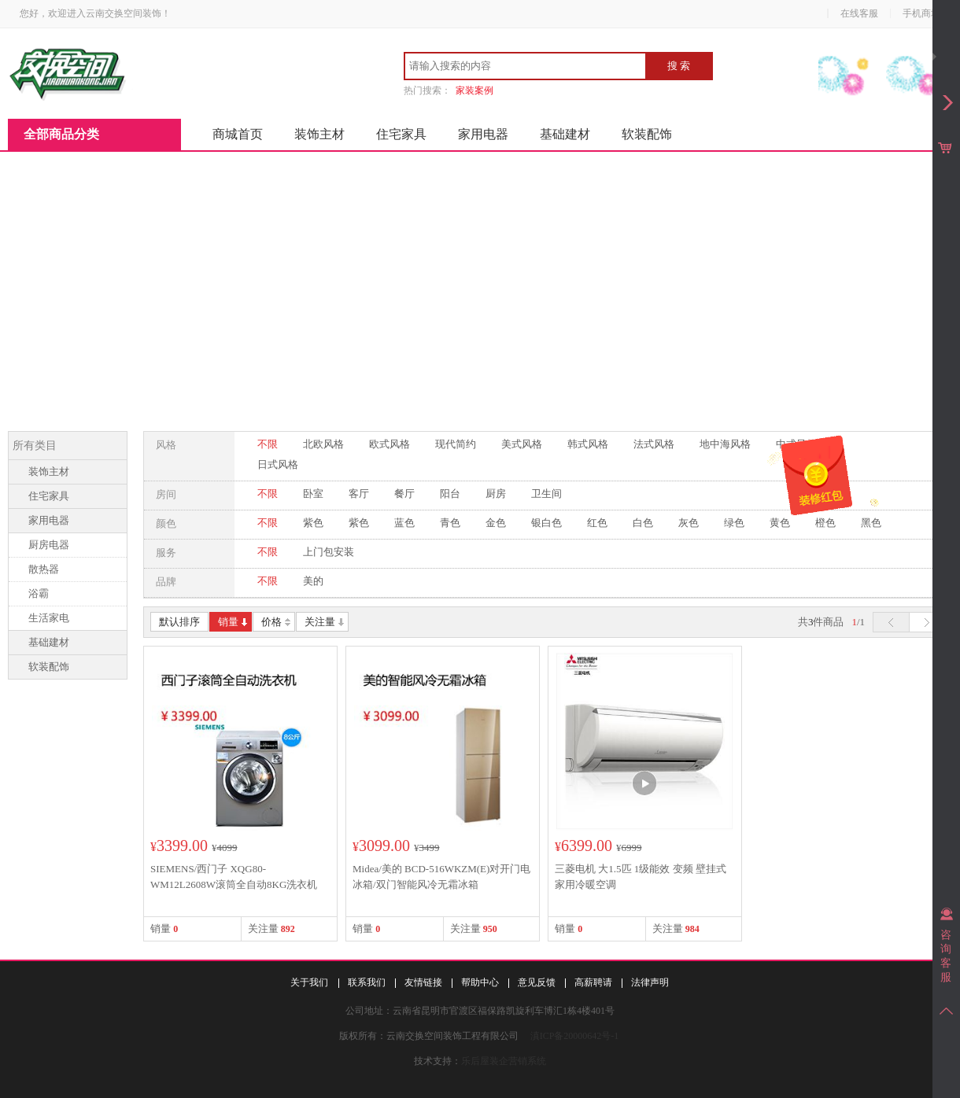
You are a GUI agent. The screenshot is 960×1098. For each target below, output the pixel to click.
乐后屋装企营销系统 (503, 1061)
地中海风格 (725, 444)
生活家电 (48, 618)
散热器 (43, 569)
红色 (597, 523)
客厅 (359, 493)
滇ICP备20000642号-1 (574, 1035)
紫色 (313, 523)
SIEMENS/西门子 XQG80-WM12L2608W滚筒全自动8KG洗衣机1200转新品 (233, 884)
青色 (450, 523)
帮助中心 (480, 982)
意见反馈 (537, 982)
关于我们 (309, 982)
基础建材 (565, 134)
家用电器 (483, 134)
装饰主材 (319, 134)
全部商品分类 (61, 134)
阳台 (450, 493)
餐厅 (404, 493)
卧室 (313, 493)
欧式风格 (389, 444)
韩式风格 (587, 444)
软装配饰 (647, 134)
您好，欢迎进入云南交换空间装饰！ (95, 13)
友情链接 (423, 982)
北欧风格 (323, 444)
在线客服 (859, 13)
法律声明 (650, 982)
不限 (267, 444)
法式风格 (653, 444)
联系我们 (367, 982)
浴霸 (38, 593)
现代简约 (455, 444)
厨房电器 (48, 545)
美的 (313, 581)
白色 (643, 523)
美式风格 (521, 444)
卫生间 (546, 493)
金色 (496, 523)
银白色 (546, 523)
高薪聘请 (593, 982)
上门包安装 (328, 552)
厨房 (496, 493)
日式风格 (277, 464)
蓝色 (404, 523)
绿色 (734, 523)
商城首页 (237, 134)
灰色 (688, 523)
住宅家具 (401, 134)
